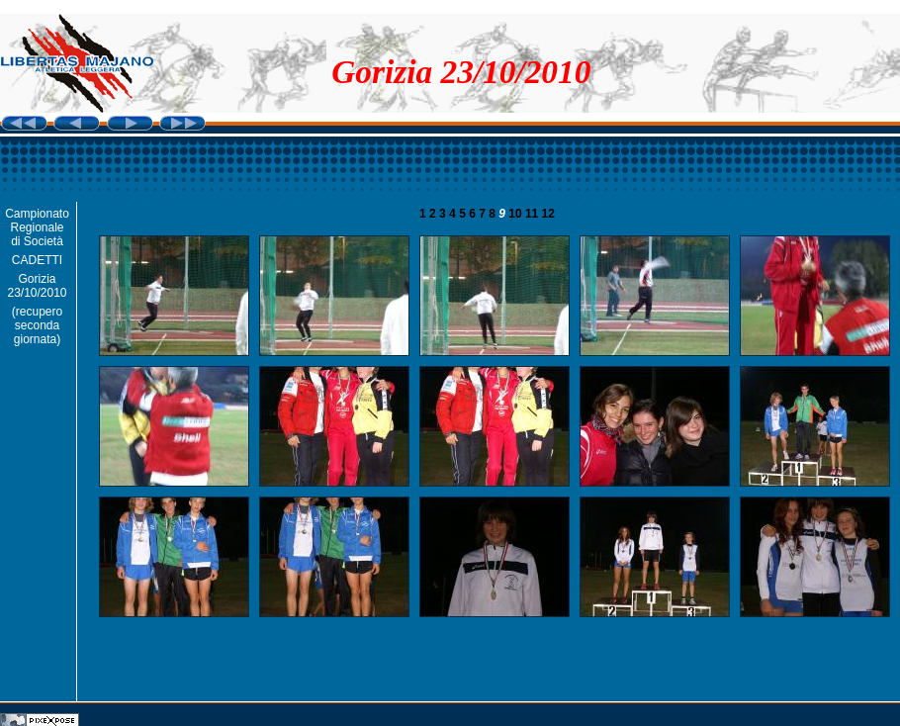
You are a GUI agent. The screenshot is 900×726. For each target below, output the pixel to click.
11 (533, 214)
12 (548, 214)
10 (516, 214)
